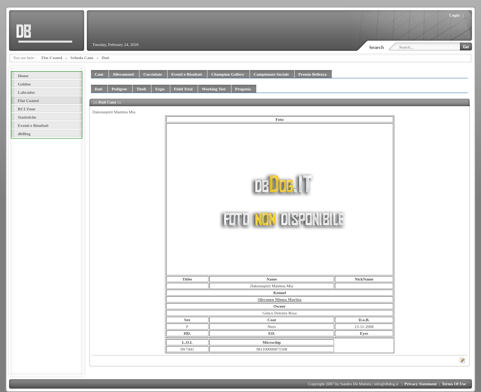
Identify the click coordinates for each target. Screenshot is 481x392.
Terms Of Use (454, 383)
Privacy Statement (420, 383)
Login (454, 15)
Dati (105, 57)
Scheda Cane (82, 57)
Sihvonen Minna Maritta (280, 299)
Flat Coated (51, 57)
